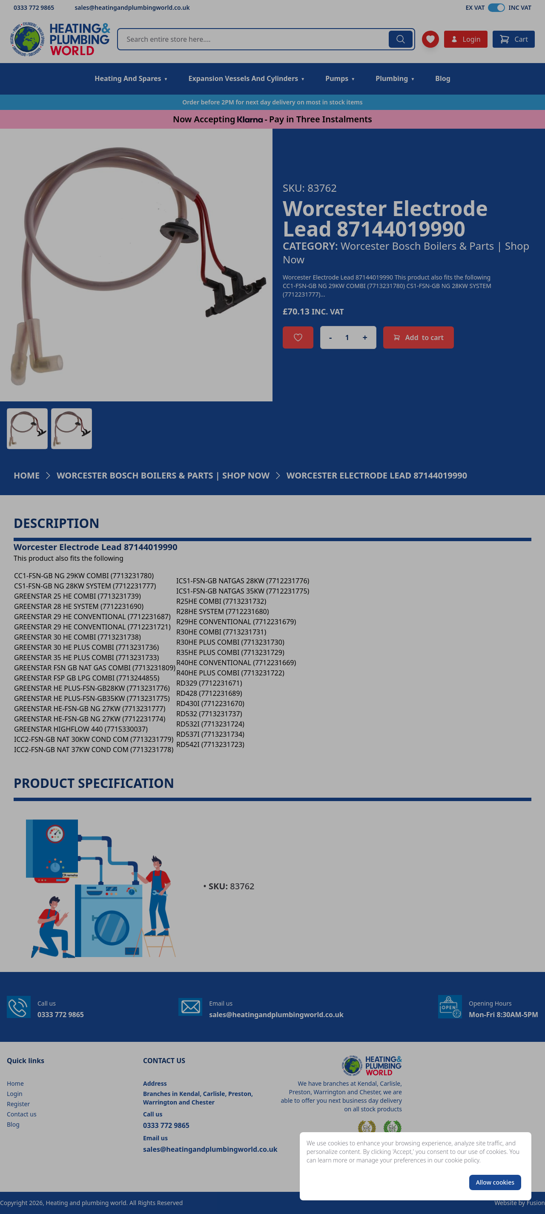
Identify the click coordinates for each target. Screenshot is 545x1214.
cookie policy (462, 1160)
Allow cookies (495, 1182)
